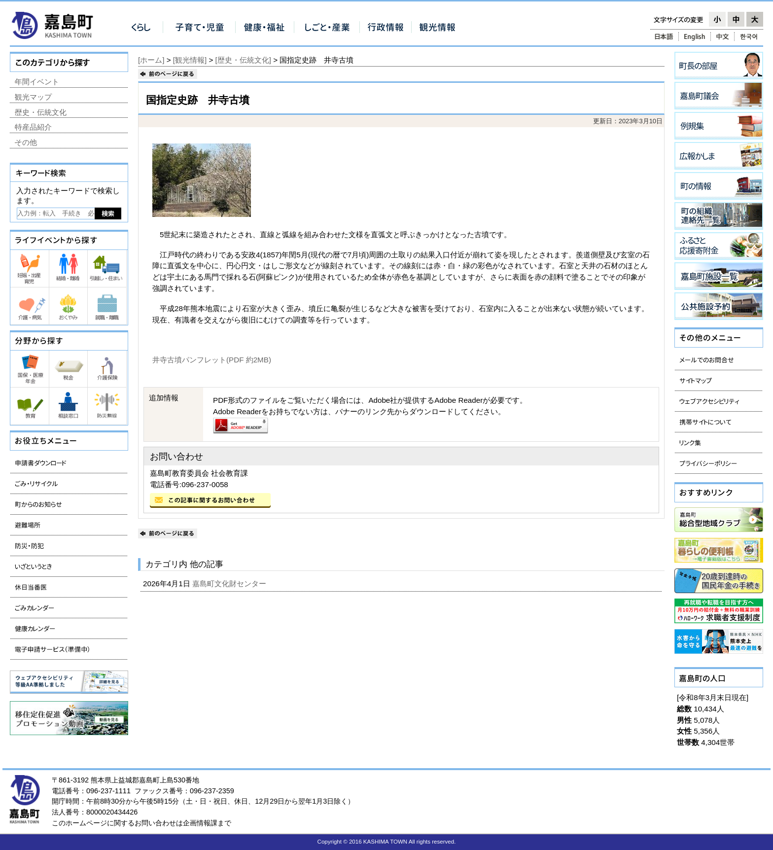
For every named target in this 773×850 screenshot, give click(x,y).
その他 (26, 142)
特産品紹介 (33, 127)
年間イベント (37, 81)
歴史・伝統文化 (41, 112)
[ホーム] (151, 60)
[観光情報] (190, 60)
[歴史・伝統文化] (243, 60)
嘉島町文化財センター (230, 583)
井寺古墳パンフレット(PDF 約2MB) (211, 359)
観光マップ (33, 97)
